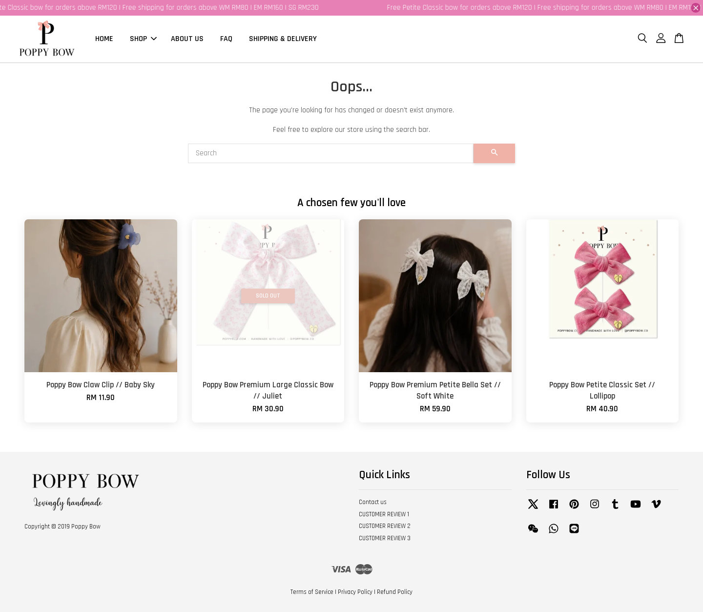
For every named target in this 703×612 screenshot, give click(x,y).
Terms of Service (311, 592)
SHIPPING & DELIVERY (283, 39)
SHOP (143, 39)
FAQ (226, 39)
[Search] (331, 153)
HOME (104, 39)
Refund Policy (395, 592)
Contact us (373, 502)
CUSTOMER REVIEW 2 (385, 526)
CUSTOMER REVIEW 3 (385, 538)
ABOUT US (187, 39)
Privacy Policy (355, 592)
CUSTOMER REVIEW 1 (384, 514)
